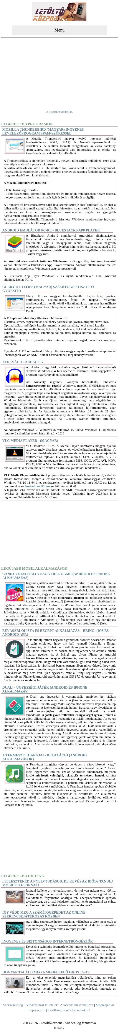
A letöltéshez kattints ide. (59, 111)
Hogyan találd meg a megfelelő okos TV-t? (46, 972)
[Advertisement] (59, 71)
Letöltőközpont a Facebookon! (69, 1010)
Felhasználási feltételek (41, 1005)
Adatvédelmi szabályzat (76, 1005)
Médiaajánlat (105, 1005)
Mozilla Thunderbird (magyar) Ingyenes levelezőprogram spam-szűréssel (43, 131)
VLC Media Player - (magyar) (30, 440)
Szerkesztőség (13, 1005)
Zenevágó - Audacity (23, 362)
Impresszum (36, 1010)
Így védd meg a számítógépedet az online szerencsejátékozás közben (44, 914)
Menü (60, 30)
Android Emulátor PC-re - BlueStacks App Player (51, 230)
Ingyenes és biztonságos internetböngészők (47, 941)
